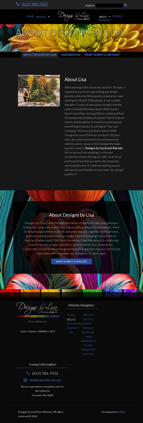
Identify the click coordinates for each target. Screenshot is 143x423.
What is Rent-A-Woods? (102, 54)
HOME (71, 314)
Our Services (70, 54)
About (103, 16)
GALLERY (88, 353)
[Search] (125, 5)
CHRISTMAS (88, 349)
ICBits (121, 411)
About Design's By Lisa (39, 54)
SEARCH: (104, 5)
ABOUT (71, 319)
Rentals (41, 16)
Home (30, 16)
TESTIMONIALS (76, 323)
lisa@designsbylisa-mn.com (45, 379)
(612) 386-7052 (35, 4)
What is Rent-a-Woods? (71, 261)
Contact (117, 16)
